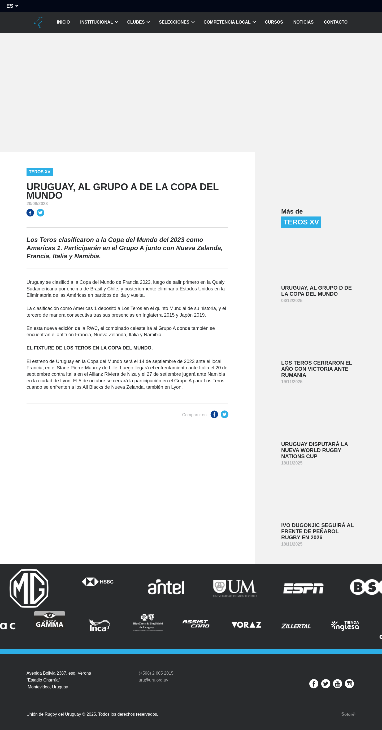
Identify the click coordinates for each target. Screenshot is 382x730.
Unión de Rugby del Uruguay (38, 22)
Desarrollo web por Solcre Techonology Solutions (348, 711)
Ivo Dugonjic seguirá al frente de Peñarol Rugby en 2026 (317, 531)
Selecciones (174, 22)
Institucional (96, 22)
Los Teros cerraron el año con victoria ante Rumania (316, 369)
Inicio (63, 22)
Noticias (303, 22)
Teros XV (39, 172)
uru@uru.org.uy (153, 677)
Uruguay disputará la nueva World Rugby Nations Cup (314, 450)
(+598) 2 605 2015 (156, 670)
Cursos (274, 22)
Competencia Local (227, 22)
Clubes (136, 22)
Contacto (336, 22)
